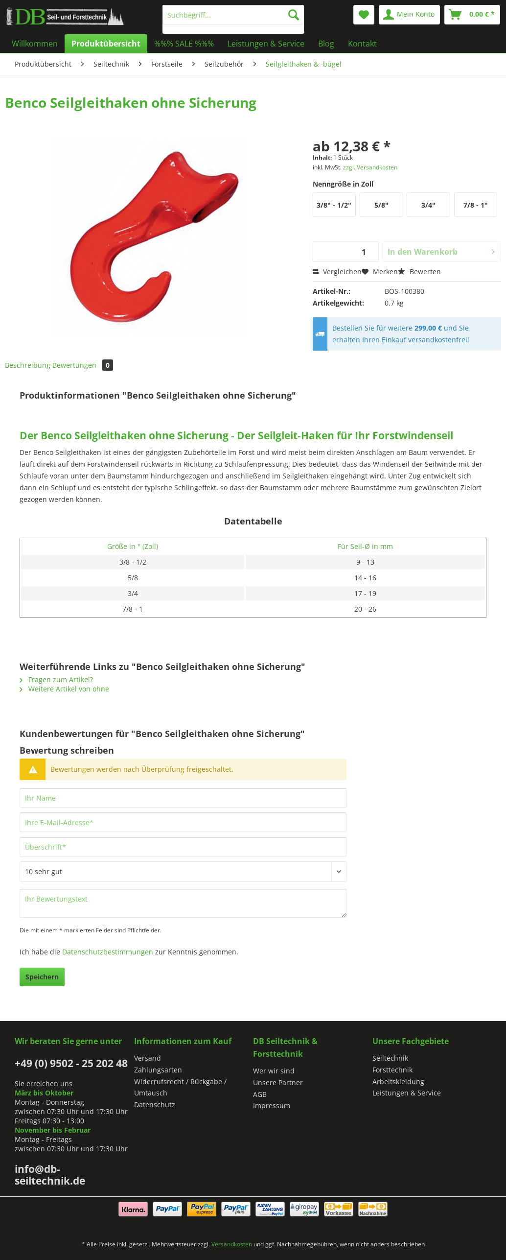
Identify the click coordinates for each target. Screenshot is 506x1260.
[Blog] (326, 43)
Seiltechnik (390, 1058)
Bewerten (419, 271)
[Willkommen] (35, 43)
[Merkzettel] (363, 14)
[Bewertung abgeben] (183, 871)
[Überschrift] (183, 846)
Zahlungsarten (158, 1069)
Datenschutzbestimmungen (107, 951)
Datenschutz (154, 1104)
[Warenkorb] (472, 14)
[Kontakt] (362, 43)
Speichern (42, 976)
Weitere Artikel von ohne (64, 688)
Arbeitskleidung (398, 1081)
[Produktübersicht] (106, 43)
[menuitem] (233, 19)
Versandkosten (231, 1244)
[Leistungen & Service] (266, 43)
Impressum (271, 1105)
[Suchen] (293, 14)
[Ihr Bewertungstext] (183, 903)
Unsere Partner (278, 1082)
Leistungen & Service (406, 1092)
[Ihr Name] (183, 798)
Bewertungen (82, 365)
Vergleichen (337, 271)
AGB (260, 1094)
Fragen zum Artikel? (56, 679)
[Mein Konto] (409, 14)
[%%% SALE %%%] (184, 43)
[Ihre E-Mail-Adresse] (183, 822)
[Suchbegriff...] (233, 14)
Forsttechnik (392, 1069)
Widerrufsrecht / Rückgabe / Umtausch (180, 1087)
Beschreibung (27, 365)
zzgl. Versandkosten (370, 167)
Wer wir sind (274, 1070)
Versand (147, 1058)
